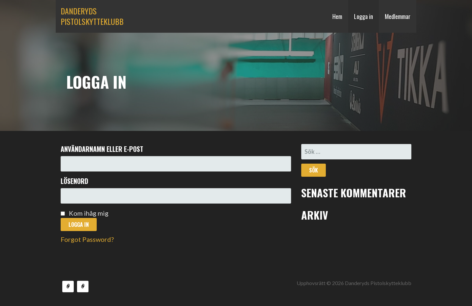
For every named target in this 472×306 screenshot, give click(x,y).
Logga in (363, 16)
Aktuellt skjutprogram (82, 286)
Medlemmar (397, 16)
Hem (337, 16)
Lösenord (74, 181)
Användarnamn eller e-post (102, 149)
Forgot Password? (87, 239)
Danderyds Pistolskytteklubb (92, 16)
